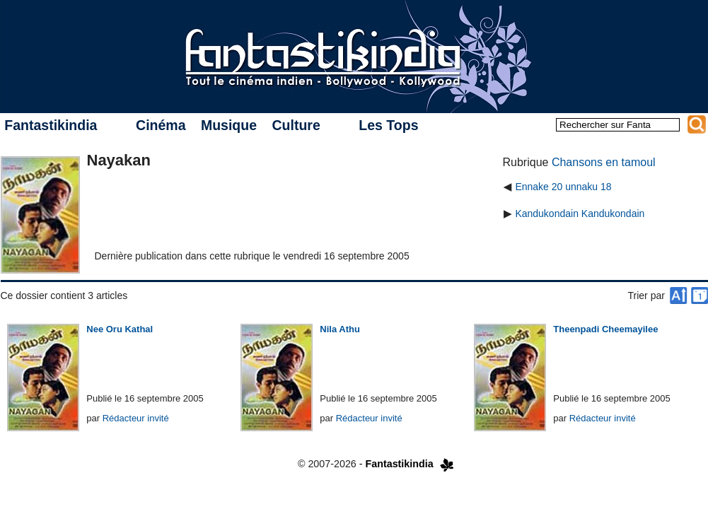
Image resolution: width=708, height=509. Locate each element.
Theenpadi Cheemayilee (605, 329)
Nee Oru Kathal (119, 329)
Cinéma (160, 125)
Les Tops (388, 125)
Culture (296, 125)
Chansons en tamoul (604, 162)
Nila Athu (340, 329)
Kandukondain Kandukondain (579, 213)
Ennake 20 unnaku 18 (563, 186)
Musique (229, 125)
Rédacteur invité (136, 418)
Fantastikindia (50, 125)
